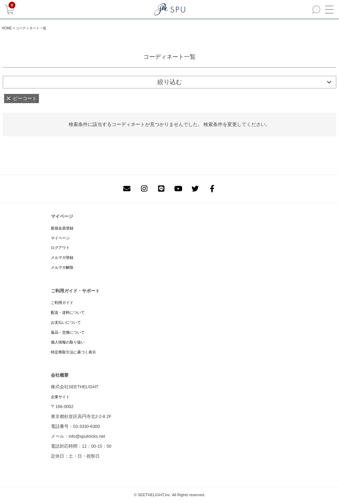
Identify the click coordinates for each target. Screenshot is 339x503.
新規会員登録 (62, 228)
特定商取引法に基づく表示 (73, 352)
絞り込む (169, 82)
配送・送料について (68, 312)
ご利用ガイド (62, 303)
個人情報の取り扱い (68, 342)
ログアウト (60, 248)
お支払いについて (66, 322)
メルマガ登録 (62, 257)
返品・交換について (68, 332)
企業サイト (60, 397)
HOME (7, 28)
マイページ (60, 238)
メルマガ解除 (62, 267)
